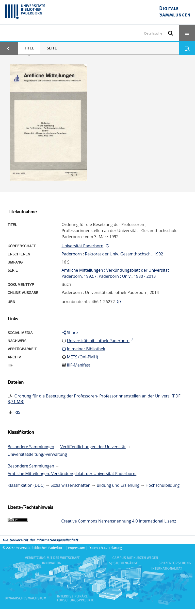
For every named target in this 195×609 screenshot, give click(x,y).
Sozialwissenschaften (70, 485)
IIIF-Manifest (78, 365)
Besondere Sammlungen (31, 446)
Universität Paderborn (82, 246)
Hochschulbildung (162, 485)
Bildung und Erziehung (118, 485)
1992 (158, 254)
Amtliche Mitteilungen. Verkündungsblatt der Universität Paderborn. (72, 473)
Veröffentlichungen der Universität (93, 446)
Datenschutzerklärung (105, 547)
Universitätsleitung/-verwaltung (37, 454)
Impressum (76, 547)
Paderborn (71, 254)
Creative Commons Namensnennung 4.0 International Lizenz (118, 521)
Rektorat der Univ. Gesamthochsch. (118, 254)
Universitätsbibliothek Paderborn (39, 547)
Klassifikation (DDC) (26, 485)
